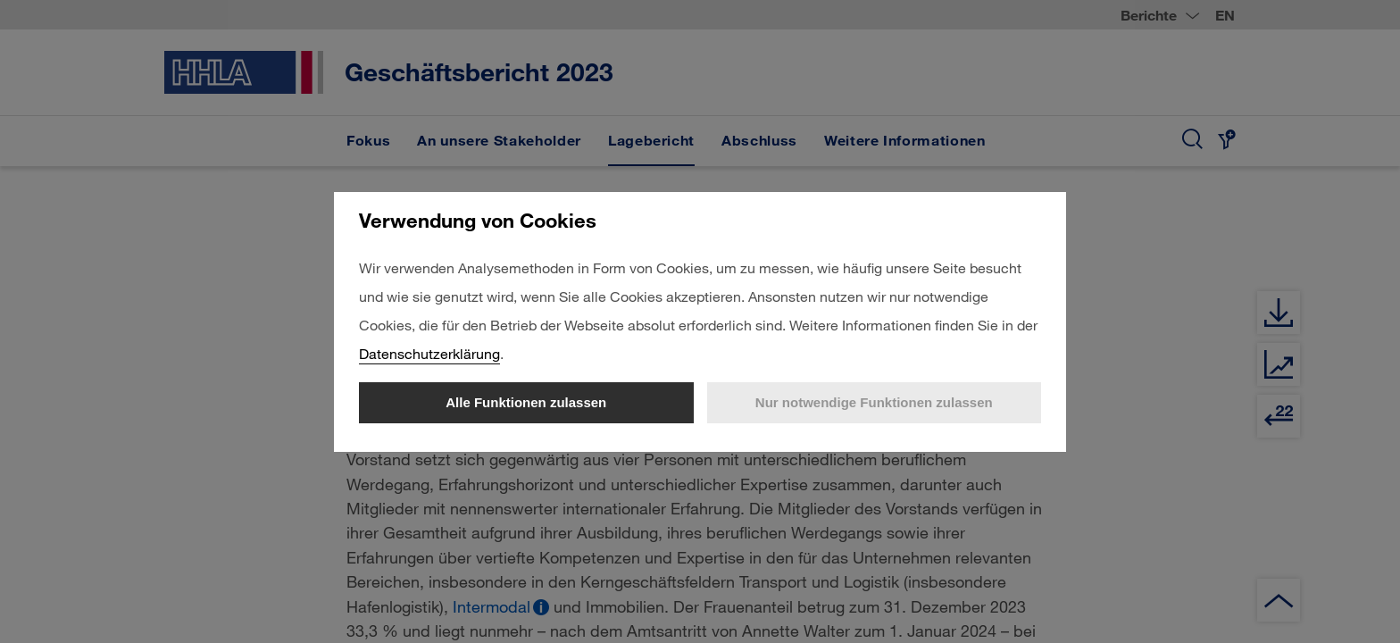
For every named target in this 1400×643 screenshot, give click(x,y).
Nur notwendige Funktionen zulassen (874, 402)
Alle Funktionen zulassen (526, 402)
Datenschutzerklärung (429, 353)
